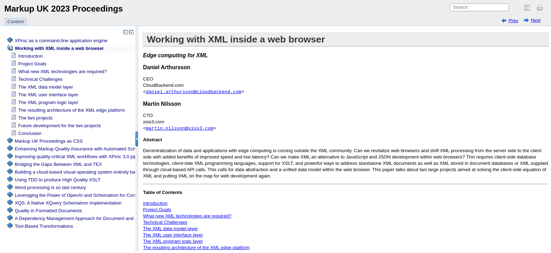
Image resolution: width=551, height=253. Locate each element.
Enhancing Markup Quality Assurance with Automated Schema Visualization (93, 148)
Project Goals (32, 63)
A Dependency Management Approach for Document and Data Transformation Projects (105, 218)
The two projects (35, 118)
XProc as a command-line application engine (61, 40)
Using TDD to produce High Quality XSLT (58, 179)
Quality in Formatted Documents (48, 210)
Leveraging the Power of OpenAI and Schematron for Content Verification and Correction (107, 195)
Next (535, 20)
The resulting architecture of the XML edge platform (71, 110)
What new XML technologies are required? (62, 71)
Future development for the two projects (59, 125)
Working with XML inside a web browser (59, 48)
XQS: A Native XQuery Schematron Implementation (68, 203)
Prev (513, 20)
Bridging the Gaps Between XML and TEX (58, 164)
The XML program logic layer (48, 102)
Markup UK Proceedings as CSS (49, 141)
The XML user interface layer (48, 94)
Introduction (30, 56)
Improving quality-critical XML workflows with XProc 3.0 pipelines (82, 156)
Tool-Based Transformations (44, 226)
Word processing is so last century (50, 187)
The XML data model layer (45, 87)
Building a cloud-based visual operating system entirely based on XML (87, 172)
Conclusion (29, 133)
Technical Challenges (40, 79)
